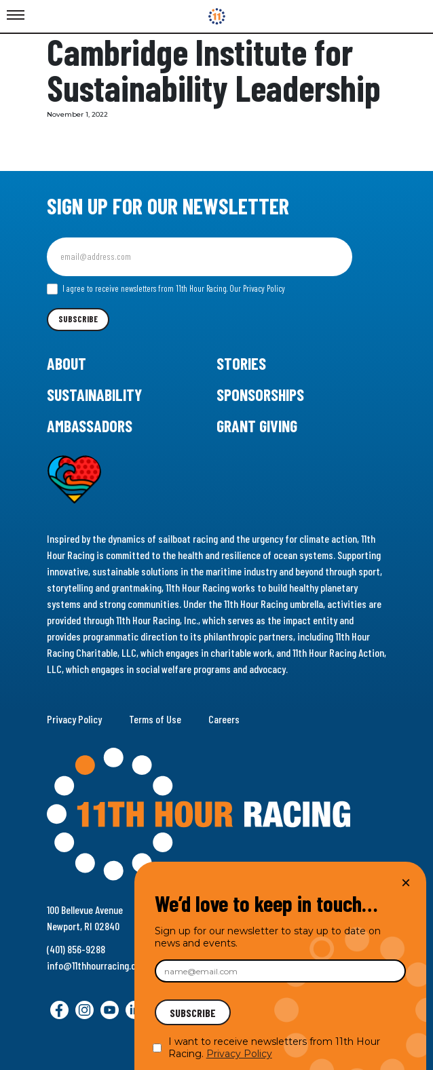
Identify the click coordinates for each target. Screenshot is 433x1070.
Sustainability (94, 394)
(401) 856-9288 (76, 948)
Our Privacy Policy (257, 288)
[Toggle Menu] (15, 15)
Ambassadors (89, 426)
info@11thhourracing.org (95, 965)
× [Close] (406, 882)
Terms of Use (155, 718)
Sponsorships (260, 394)
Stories (241, 363)
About (66, 363)
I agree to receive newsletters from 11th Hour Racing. (166, 289)
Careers (224, 718)
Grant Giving (256, 426)
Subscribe (78, 318)
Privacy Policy (74, 718)
